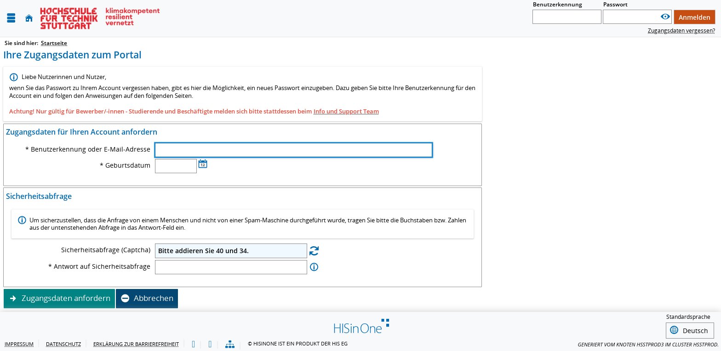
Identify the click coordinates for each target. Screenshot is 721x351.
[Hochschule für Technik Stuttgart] (99, 18)
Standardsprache (688, 317)
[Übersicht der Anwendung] (230, 343)
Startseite (54, 43)
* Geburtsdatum (125, 165)
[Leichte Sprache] (193, 343)
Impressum (19, 342)
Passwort (615, 4)
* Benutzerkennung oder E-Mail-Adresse (87, 149)
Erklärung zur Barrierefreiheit (136, 342)
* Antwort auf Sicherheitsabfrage (99, 266)
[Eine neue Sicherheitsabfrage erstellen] (314, 250)
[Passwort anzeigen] (665, 17)
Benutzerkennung (557, 4)
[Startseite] (29, 18)
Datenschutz (63, 342)
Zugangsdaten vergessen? (681, 30)
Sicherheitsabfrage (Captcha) (105, 250)
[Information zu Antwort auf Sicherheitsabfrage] (314, 267)
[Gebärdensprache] (210, 343)
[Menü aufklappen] (11, 18)
